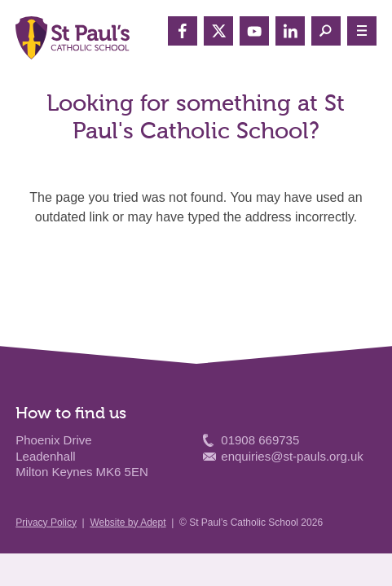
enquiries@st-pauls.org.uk (292, 456)
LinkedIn (290, 31)
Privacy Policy (46, 522)
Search (326, 31)
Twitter (218, 31)
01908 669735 (260, 440)
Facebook (182, 31)
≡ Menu (362, 31)
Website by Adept (127, 522)
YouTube (254, 31)
